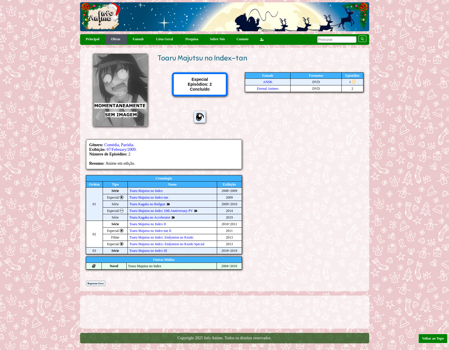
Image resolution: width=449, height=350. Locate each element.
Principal (92, 39)
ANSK (268, 82)
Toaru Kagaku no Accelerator (149, 217)
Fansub (139, 39)
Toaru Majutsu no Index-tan (148, 197)
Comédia (111, 145)
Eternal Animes (267, 89)
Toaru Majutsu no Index (145, 191)
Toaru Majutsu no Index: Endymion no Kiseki (161, 237)
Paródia (127, 145)
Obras (116, 39)
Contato (242, 39)
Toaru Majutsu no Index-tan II (150, 231)
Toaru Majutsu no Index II (147, 224)
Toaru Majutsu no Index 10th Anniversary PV (161, 211)
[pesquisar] (336, 39)
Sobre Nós (217, 39)
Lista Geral (165, 39)
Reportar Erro (96, 283)
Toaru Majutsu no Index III (148, 251)
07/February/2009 (121, 149)
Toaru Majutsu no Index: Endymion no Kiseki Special (166, 244)
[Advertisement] (224, 311)
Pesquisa (191, 39)
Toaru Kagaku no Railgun (147, 204)
